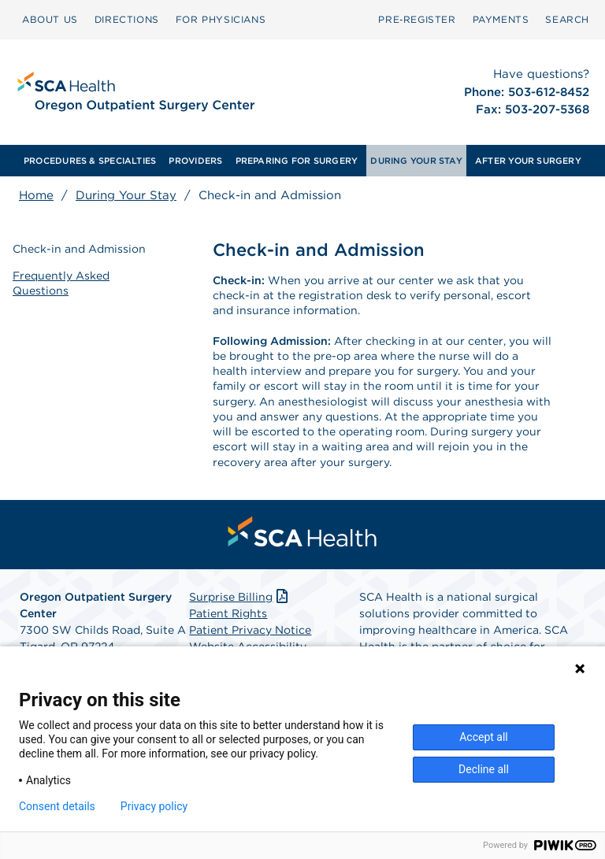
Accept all (483, 737)
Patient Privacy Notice (250, 630)
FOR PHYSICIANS (220, 19)
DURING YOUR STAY (416, 160)
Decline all (483, 769)
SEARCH (567, 19)
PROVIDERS (195, 160)
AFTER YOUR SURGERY (528, 160)
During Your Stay (126, 195)
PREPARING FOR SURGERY (297, 160)
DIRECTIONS (127, 19)
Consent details (57, 806)
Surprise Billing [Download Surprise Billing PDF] (240, 597)
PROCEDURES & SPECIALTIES (90, 160)
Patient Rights (228, 613)
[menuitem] (50, 19)
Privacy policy (154, 806)
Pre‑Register (416, 19)
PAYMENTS (501, 19)
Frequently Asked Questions (61, 282)
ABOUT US (50, 19)
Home (36, 195)
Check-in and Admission (79, 249)
